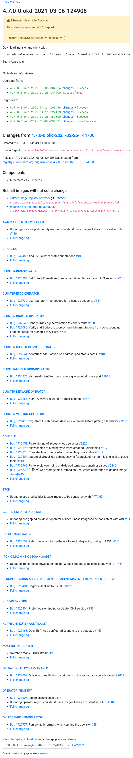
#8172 (105, 448)
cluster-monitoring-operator (26, 369)
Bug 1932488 (18, 256)
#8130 (21, 461)
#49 (94, 724)
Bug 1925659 (18, 541)
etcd (6, 489)
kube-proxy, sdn (15, 601)
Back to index (11, 2)
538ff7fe (60, 198)
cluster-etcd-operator (21, 293)
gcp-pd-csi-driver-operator (24, 512)
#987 (85, 399)
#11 (127, 519)
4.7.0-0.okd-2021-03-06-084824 (35, 88)
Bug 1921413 (18, 421)
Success (82, 88)
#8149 (99, 452)
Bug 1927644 (18, 354)
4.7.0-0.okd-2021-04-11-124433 (35, 112)
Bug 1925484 (18, 586)
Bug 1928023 (18, 452)
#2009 (120, 675)
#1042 (103, 354)
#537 (97, 300)
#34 (120, 564)
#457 (98, 630)
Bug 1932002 (18, 675)
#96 (51, 653)
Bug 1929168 (18, 399)
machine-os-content (19, 646)
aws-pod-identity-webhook (23, 222)
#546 (63, 332)
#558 (91, 323)
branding (10, 249)
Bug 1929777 (18, 724)
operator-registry (17, 690)
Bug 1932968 (18, 465)
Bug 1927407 (18, 456)
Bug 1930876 (18, 376)
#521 (124, 421)
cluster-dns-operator (20, 271)
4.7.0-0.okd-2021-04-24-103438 (35, 107)
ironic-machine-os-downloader (27, 556)
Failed (79, 92)
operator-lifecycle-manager (25, 668)
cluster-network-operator (24, 391)
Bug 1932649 (18, 323)
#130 (13, 233)
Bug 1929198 (18, 448)
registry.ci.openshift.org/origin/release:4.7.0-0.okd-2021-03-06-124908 (48, 162)
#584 (111, 702)
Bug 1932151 (18, 443)
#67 (100, 496)
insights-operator (17, 534)
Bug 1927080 (18, 327)
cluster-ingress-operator (23, 316)
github (44, 753)
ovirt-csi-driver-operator (23, 717)
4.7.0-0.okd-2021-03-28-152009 (35, 117)
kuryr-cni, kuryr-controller (25, 623)
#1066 (106, 376)
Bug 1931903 (18, 698)
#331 (116, 541)
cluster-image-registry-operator (30, 198)
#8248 (112, 465)
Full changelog (19, 238)
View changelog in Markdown (22, 739)
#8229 (83, 443)
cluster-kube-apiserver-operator (29, 347)
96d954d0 (49, 207)
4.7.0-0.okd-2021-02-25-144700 (35, 93)
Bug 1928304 (18, 278)
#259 (90, 608)
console (9, 436)
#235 (120, 278)
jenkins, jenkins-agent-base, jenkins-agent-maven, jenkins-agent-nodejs (59, 579)
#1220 (69, 586)
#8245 (19, 474)
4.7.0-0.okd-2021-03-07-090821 (35, 121)
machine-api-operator (24, 207)
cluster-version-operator (23, 414)
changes (68, 88)
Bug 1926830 (18, 470)
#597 (58, 698)
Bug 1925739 (18, 300)
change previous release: (61, 739)
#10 (78, 256)
